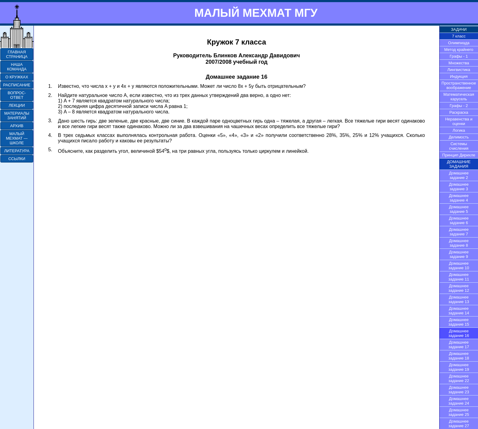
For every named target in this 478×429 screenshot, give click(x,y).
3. (50, 120)
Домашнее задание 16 (458, 333)
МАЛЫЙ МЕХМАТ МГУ (255, 12)
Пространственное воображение (458, 85)
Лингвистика (459, 69)
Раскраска (458, 112)
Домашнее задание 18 (458, 355)
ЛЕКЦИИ (17, 105)
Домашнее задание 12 (458, 288)
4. (50, 135)
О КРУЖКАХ (16, 77)
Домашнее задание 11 (458, 276)
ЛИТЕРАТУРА (17, 150)
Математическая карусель (459, 96)
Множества (458, 63)
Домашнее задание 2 (459, 175)
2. (50, 95)
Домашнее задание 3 (459, 186)
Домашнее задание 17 (458, 344)
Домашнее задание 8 (459, 243)
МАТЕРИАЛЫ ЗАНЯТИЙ (16, 115)
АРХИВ (16, 125)
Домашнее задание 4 (459, 197)
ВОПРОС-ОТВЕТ (17, 95)
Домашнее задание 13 (458, 299)
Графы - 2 (459, 105)
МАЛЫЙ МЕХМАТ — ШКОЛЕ (16, 138)
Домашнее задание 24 (458, 401)
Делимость (459, 137)
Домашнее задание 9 (459, 254)
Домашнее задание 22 (458, 378)
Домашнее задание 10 (458, 265)
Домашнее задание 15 (458, 322)
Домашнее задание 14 (458, 310)
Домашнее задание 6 (459, 220)
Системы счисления (458, 146)
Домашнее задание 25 (458, 412)
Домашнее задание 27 (458, 423)
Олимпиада (458, 43)
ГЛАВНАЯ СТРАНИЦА (16, 54)
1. (50, 86)
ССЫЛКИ (16, 158)
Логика (458, 130)
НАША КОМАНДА (17, 66)
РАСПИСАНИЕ (16, 85)
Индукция (459, 76)
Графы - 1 (459, 56)
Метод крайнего (458, 49)
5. (50, 149)
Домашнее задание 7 (459, 231)
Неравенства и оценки (459, 121)
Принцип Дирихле (458, 155)
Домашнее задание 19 (458, 367)
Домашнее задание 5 (459, 209)
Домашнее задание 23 (458, 389)
